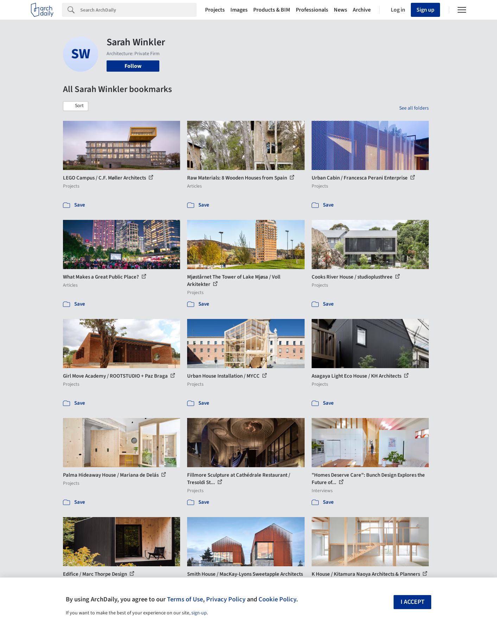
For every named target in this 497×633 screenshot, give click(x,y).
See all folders (414, 108)
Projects (215, 10)
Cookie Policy (277, 599)
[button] (75, 106)
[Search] (138, 10)
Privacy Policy (226, 599)
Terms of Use (185, 599)
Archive (362, 10)
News (340, 10)
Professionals (312, 10)
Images (239, 10)
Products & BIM (271, 10)
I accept (413, 602)
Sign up (425, 10)
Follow (133, 66)
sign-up (199, 612)
